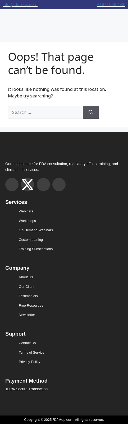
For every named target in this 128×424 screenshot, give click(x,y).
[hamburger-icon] (6, 23)
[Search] (91, 112)
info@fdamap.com (20, 4)
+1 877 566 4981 (111, 4)
